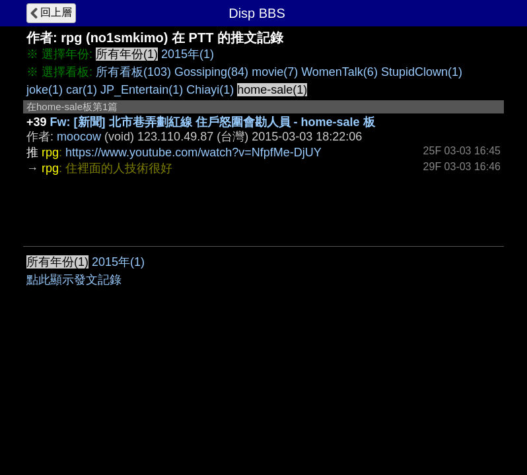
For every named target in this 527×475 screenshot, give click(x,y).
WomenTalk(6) (339, 72)
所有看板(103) (133, 72)
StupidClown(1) (421, 72)
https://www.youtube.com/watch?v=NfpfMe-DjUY (193, 152)
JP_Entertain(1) (141, 89)
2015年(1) (187, 54)
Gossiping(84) (211, 72)
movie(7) (275, 72)
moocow (79, 136)
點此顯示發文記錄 (74, 279)
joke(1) (44, 89)
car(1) (81, 89)
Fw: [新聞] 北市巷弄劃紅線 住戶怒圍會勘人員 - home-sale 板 (212, 122)
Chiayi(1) (210, 89)
